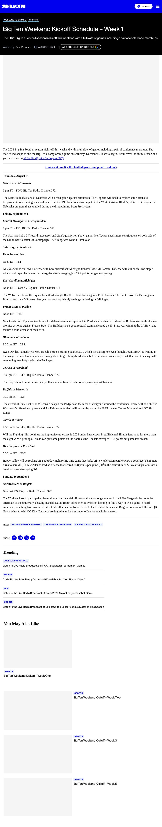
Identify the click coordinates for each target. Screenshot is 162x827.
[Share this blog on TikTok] (32, 537)
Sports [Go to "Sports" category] (33, 20)
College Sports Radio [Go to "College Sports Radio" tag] (58, 524)
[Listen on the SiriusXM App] (144, 6)
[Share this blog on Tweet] (26, 537)
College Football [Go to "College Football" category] (15, 20)
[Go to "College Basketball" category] (16, 561)
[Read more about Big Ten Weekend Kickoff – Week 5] (115, 788)
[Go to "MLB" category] (6, 588)
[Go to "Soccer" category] (8, 602)
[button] (157, 6)
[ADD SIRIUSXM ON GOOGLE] (80, 47)
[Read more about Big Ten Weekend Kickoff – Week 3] (115, 744)
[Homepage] (13, 6)
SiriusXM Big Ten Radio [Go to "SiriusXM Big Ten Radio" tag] (88, 524)
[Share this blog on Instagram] (20, 537)
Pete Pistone (23, 47)
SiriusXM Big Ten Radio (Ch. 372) (43, 158)
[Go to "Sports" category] (8, 575)
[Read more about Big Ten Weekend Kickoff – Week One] (81, 680)
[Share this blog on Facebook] (14, 537)
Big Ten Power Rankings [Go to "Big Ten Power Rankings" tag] (26, 524)
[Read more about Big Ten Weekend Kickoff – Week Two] (115, 701)
